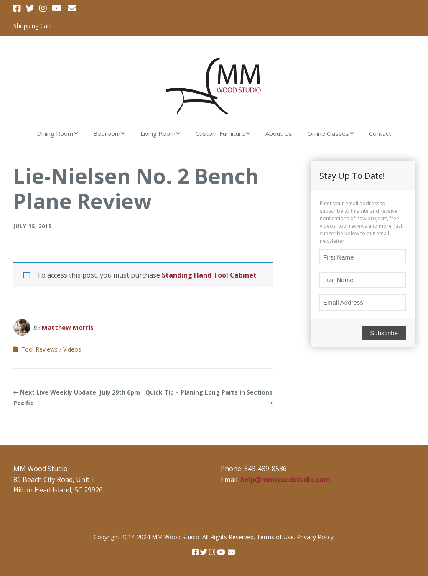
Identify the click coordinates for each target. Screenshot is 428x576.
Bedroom (106, 133)
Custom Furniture (220, 133)
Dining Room (55, 133)
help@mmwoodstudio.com (285, 479)
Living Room (158, 133)
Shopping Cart (32, 26)
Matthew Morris (68, 327)
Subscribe (384, 332)
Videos (72, 349)
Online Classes (328, 133)
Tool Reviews (39, 349)
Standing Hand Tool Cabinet (209, 275)
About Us (278, 133)
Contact (380, 133)
